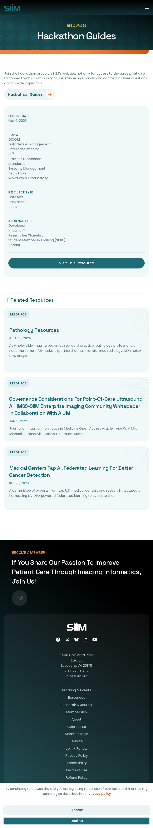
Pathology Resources (34, 330)
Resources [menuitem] (76, 698)
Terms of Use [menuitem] (76, 771)
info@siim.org (77, 676)
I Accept (77, 810)
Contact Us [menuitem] (76, 727)
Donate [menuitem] (76, 742)
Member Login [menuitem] (76, 734)
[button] (29, 94)
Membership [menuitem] (76, 713)
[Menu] (145, 6)
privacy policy (99, 793)
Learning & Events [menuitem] (76, 691)
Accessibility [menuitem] (76, 763)
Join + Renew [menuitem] (76, 749)
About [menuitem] (76, 720)
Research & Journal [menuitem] (76, 705)
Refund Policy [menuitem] (77, 778)
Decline (76, 820)
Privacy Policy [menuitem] (76, 756)
